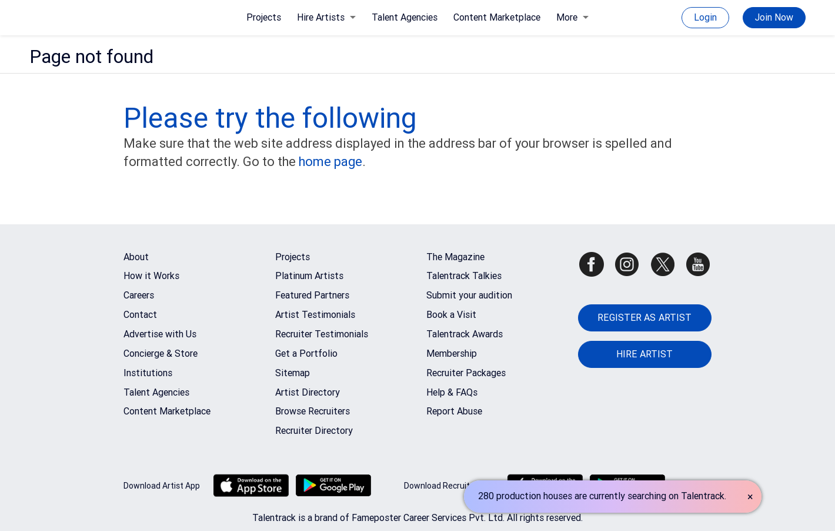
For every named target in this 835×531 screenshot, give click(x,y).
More (572, 17)
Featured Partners (312, 295)
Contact (140, 314)
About (136, 257)
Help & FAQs (451, 392)
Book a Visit (451, 314)
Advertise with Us (159, 334)
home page (330, 161)
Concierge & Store (160, 353)
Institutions (147, 373)
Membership (451, 353)
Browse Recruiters (312, 411)
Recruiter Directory (314, 430)
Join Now (774, 17)
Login (705, 17)
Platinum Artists (309, 275)
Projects (263, 17)
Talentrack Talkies (464, 275)
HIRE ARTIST (644, 354)
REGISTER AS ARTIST (644, 317)
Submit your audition (469, 295)
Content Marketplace (496, 17)
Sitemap (292, 373)
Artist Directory (307, 392)
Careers (138, 295)
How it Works (151, 275)
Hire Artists (326, 17)
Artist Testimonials (315, 314)
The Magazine (455, 257)
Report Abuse (454, 411)
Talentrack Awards (464, 334)
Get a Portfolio (306, 353)
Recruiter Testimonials (321, 334)
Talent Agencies (404, 17)
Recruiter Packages (466, 373)
